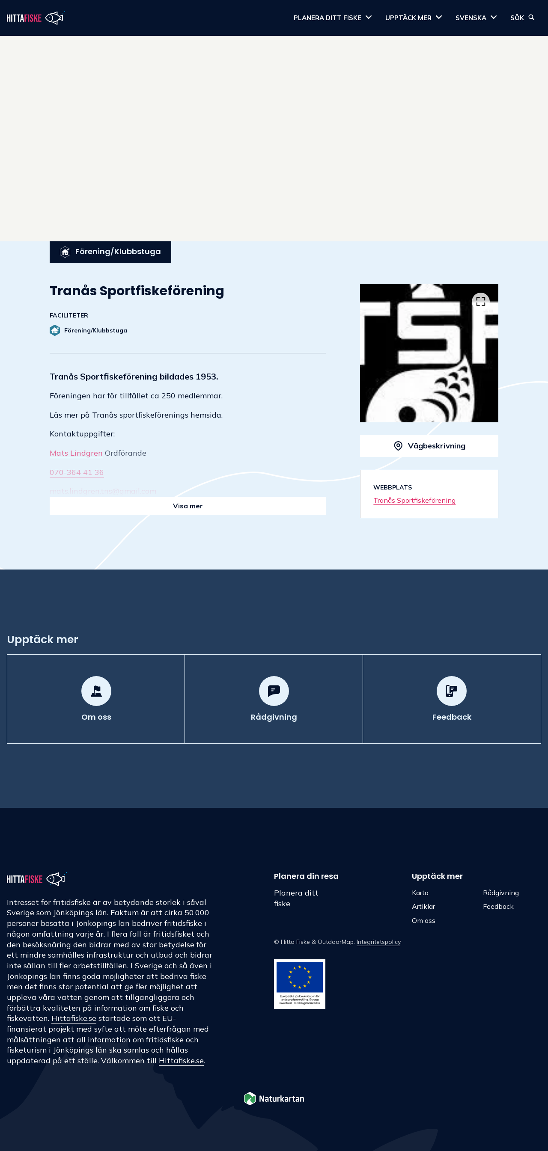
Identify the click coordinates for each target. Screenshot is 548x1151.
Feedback (498, 906)
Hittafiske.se (73, 1018)
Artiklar (423, 906)
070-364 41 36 (77, 472)
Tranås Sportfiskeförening (414, 500)
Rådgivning (501, 892)
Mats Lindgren (76, 453)
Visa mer (188, 505)
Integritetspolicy (378, 942)
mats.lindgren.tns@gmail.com (103, 491)
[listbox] (429, 353)
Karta (420, 892)
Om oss (423, 920)
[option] (429, 353)
